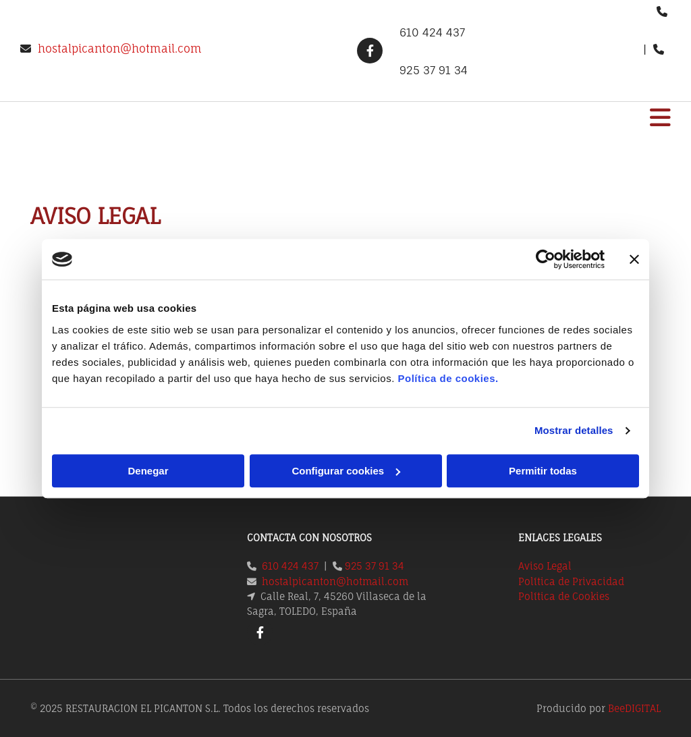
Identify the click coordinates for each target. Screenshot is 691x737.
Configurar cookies (346, 470)
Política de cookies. (447, 378)
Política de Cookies (563, 596)
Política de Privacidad (571, 581)
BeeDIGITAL (634, 708)
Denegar (148, 470)
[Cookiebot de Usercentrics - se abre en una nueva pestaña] (546, 259)
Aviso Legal (545, 566)
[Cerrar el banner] (634, 259)
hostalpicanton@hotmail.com (120, 48)
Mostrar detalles (573, 430)
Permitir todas (543, 470)
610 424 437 (290, 566)
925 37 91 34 (374, 566)
